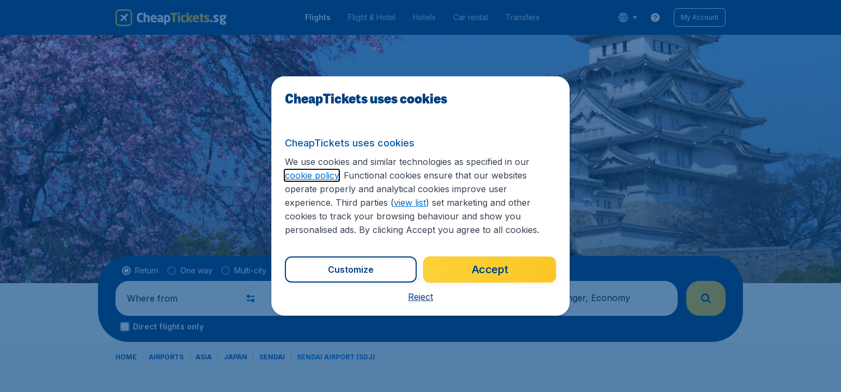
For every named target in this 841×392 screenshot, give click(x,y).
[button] (420, 296)
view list (410, 202)
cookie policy (312, 175)
